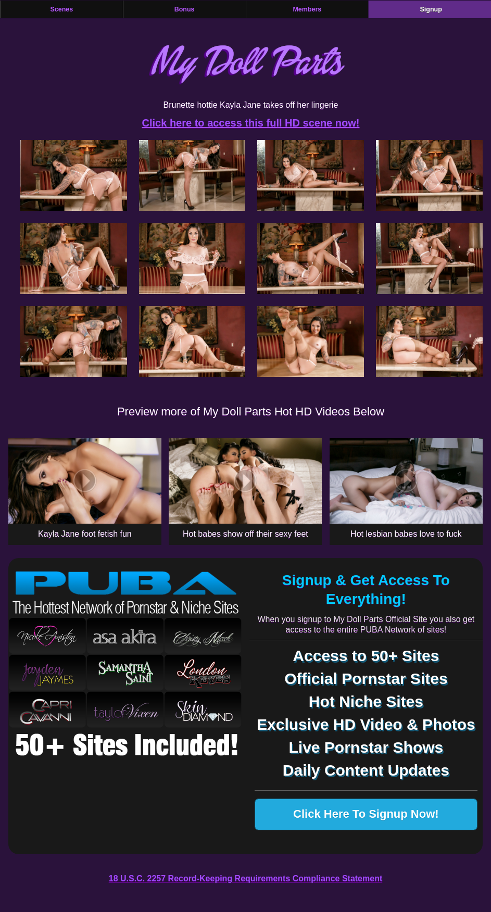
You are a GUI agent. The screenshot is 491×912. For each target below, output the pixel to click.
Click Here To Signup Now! (366, 813)
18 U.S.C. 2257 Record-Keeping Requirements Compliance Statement (245, 878)
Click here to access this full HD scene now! (251, 123)
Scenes (61, 9)
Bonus (184, 9)
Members (307, 9)
